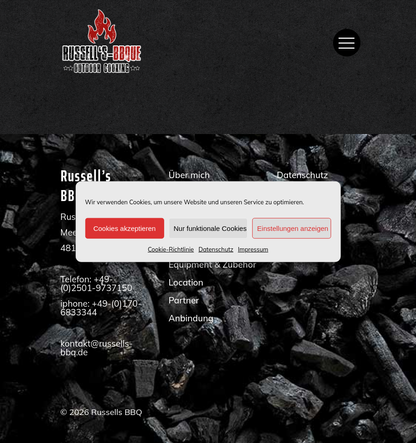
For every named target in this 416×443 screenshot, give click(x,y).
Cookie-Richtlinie (171, 249)
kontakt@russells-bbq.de (97, 348)
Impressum (253, 249)
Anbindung (190, 318)
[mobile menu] (347, 42)
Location (185, 282)
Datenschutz (216, 249)
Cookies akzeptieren (124, 228)
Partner (183, 300)
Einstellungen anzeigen (292, 228)
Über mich (189, 174)
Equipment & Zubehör (212, 264)
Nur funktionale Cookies (209, 228)
